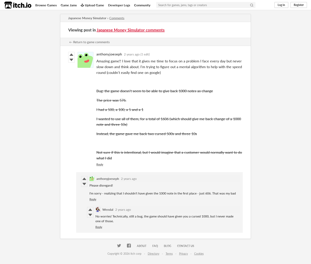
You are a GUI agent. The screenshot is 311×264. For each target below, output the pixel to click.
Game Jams (69, 5)
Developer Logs (119, 5)
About (141, 246)
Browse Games (46, 5)
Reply (99, 164)
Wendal (107, 209)
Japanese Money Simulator (87, 18)
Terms (169, 253)
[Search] (251, 5)
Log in (281, 5)
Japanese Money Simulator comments (131, 30)
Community (142, 5)
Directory (153, 253)
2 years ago (132, 54)
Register (299, 5)
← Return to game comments (89, 42)
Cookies (199, 253)
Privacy (183, 253)
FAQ (155, 246)
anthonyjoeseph (109, 54)
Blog (167, 246)
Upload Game (92, 5)
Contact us (185, 246)
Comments (116, 18)
